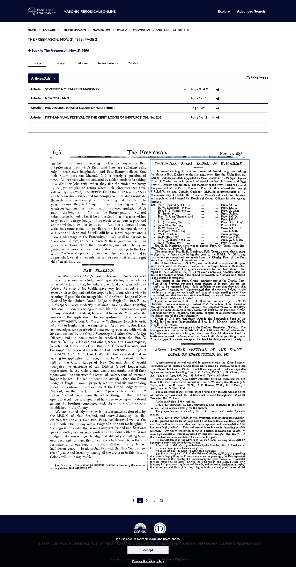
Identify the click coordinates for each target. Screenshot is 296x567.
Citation (133, 63)
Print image (257, 78)
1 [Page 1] (133, 500)
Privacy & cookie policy (148, 561)
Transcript (58, 63)
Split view (81, 63)
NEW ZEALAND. (57, 98)
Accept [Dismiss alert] (148, 550)
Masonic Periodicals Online (90, 11)
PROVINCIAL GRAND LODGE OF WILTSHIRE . (79, 108)
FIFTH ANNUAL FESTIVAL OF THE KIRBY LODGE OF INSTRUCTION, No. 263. (103, 117)
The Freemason (74, 30)
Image (37, 63)
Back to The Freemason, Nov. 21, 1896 (58, 50)
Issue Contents (108, 63)
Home (32, 30)
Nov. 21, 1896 (101, 30)
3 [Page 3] (147, 500)
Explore (224, 11)
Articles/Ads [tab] (40, 78)
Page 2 (122, 30)
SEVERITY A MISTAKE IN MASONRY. (72, 89)
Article (35, 89)
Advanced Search (251, 11)
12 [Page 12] (161, 500)
